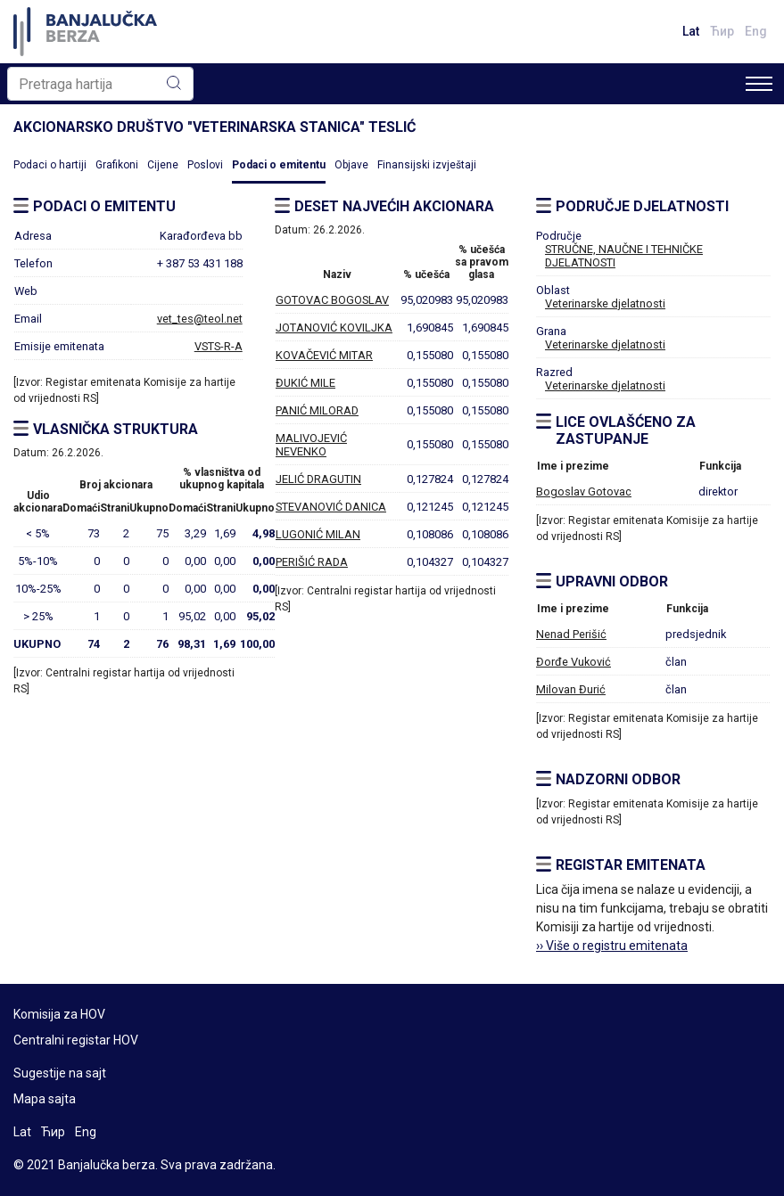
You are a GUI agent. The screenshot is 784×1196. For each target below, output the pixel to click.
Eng (756, 31)
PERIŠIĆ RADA (312, 562)
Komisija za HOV (59, 1014)
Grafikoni (116, 165)
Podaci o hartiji (50, 165)
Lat (690, 31)
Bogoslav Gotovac (583, 491)
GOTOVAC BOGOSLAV (332, 300)
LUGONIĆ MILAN (318, 534)
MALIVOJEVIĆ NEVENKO (311, 444)
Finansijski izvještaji (426, 165)
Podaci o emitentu (279, 165)
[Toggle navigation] (759, 83)
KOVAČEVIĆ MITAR (324, 355)
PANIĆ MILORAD (317, 410)
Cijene (162, 165)
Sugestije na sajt (59, 1073)
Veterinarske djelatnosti (605, 303)
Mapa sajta (44, 1099)
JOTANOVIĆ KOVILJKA (334, 327)
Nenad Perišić (571, 634)
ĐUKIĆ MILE (305, 382)
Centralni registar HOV (75, 1040)
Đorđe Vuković (573, 661)
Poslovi (205, 165)
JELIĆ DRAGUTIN (318, 479)
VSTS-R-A (218, 346)
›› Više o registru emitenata (612, 945)
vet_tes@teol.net (200, 318)
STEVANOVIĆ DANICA (331, 506)
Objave (351, 165)
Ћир (722, 31)
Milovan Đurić (571, 689)
